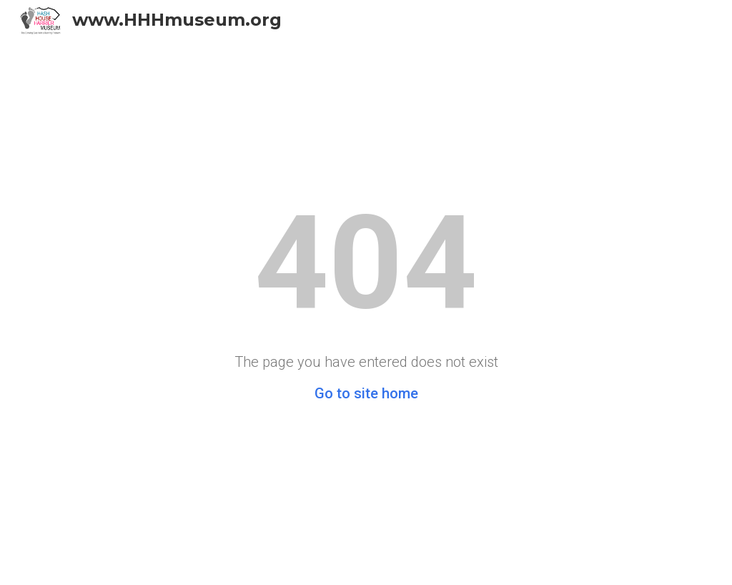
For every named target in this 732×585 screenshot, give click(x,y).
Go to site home (366, 393)
